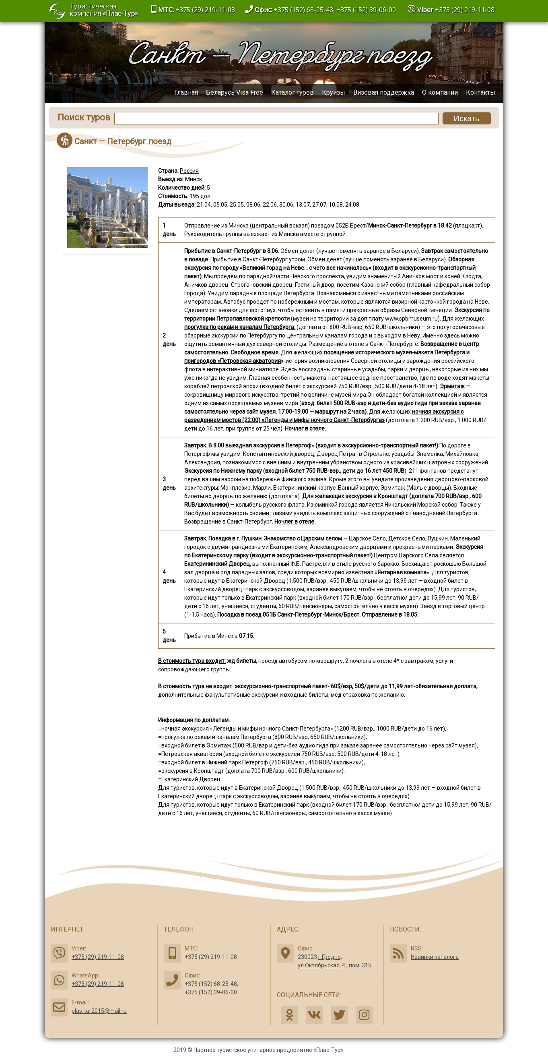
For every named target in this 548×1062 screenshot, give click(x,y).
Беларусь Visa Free (234, 92)
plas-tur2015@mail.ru (99, 1011)
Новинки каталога (435, 957)
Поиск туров (84, 117)
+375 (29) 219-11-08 (464, 9)
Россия (189, 171)
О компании (440, 92)
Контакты (480, 92)
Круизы (333, 92)
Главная (186, 92)
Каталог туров (292, 92)
